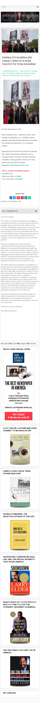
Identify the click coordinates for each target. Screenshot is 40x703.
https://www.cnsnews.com (19, 165)
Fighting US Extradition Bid (10, 75)
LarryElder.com (7, 173)
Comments (26, 75)
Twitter (18, 176)
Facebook (19, 179)
